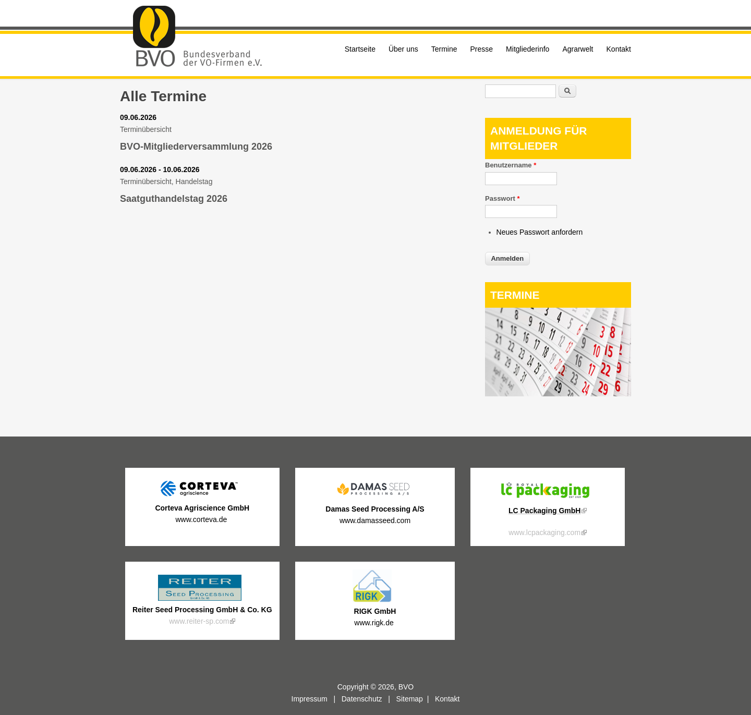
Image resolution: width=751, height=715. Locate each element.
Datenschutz (362, 699)
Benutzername (510, 165)
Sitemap (409, 699)
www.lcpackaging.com (547, 532)
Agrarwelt (577, 49)
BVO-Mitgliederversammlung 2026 (196, 146)
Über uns (403, 49)
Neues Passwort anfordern (539, 232)
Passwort (502, 198)
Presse (481, 49)
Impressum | (317, 699)
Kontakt (619, 49)
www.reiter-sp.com (202, 621)
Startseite (360, 49)
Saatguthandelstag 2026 (173, 198)
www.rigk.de (374, 623)
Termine (444, 49)
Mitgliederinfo (527, 49)
